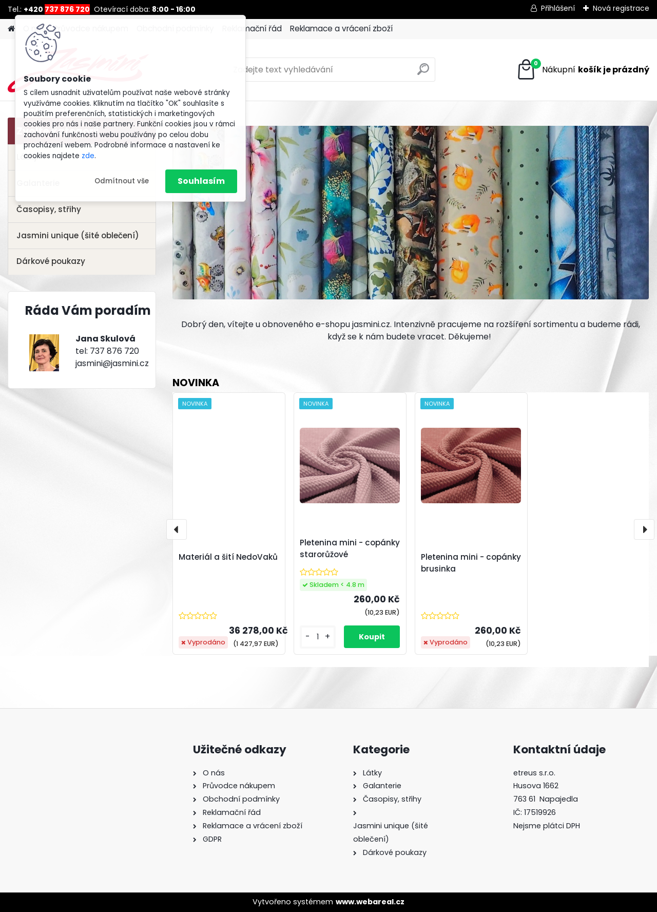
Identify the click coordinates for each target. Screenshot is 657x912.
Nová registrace (621, 8)
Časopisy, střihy (48, 209)
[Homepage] (11, 29)
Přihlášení (558, 8)
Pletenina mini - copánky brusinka (471, 563)
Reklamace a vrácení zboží (341, 28)
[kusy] (318, 637)
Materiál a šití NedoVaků (228, 557)
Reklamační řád (252, 28)
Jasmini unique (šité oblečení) (77, 235)
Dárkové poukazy (50, 261)
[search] (423, 73)
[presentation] (176, 529)
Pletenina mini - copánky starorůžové (350, 548)
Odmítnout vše (121, 181)
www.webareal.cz (370, 902)
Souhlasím (201, 181)
